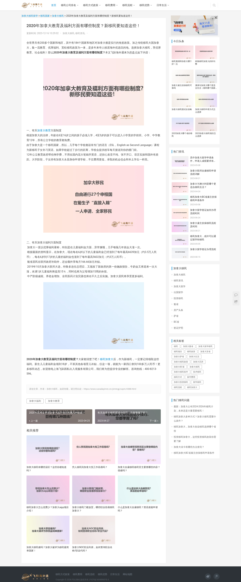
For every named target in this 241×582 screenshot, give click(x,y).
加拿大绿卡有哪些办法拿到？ (189, 447)
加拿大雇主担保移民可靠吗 (182, 86)
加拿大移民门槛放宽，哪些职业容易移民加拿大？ (93, 509)
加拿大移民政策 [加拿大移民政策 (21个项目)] (181, 362)
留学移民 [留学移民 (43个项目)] (197, 382)
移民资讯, (80, 33)
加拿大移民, (69, 33)
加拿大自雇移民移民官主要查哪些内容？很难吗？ (139, 469)
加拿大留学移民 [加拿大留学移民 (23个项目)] (205, 346)
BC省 (176, 321)
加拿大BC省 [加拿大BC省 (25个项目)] (179, 367)
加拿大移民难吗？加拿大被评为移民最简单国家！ (48, 549)
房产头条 (178, 310)
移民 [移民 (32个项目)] (176, 346)
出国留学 (178, 292)
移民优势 (144, 5)
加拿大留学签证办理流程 (203, 249)
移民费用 (110, 5)
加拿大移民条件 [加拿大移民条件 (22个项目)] (181, 372)
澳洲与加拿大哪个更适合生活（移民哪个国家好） (205, 86)
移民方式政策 (90, 5)
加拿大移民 (179, 274)
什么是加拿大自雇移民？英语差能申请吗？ (138, 509)
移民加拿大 (106, 359)
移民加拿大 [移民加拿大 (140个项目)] (192, 387)
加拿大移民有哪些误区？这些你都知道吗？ (46, 469)
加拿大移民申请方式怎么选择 (205, 110)
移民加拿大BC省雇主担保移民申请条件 (194, 452)
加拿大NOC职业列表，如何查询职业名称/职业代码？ (92, 549)
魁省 (176, 304)
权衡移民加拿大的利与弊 (205, 62)
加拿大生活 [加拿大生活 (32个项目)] (194, 356)
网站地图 (127, 574)
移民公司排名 (68, 5)
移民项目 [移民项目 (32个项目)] (178, 351)
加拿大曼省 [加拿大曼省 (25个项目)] (188, 346)
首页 (53, 5)
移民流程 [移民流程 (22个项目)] (178, 387)
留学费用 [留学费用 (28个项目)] (191, 377)
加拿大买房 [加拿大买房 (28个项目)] (198, 362)
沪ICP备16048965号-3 (99, 579)
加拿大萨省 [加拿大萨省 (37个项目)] (179, 356)
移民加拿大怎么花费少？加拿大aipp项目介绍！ (48, 509)
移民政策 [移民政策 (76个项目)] (191, 351)
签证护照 (178, 328)
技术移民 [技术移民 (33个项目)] (197, 372)
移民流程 (127, 5)
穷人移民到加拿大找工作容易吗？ (89, 467)
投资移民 (178, 298)
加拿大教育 (44, 130)
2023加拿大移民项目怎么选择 (205, 134)
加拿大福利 (35, 401)
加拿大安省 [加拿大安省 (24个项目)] (205, 351)
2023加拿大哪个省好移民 (182, 134)
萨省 (176, 316)
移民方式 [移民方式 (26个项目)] (178, 377)
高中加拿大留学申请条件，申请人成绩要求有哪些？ (203, 160)
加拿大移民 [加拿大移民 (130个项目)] (195, 367)
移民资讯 (178, 280)
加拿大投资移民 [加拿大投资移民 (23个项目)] (181, 382)
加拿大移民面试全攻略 (182, 109)
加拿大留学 (179, 286)
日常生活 (162, 5)
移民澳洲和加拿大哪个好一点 (182, 62)
